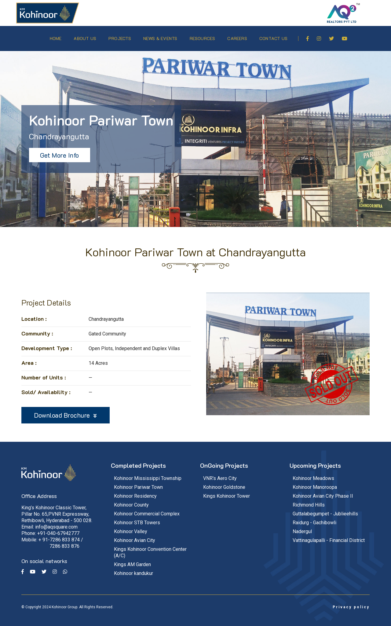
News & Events (161, 36)
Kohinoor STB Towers (137, 519)
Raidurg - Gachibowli (314, 519)
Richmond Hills (309, 501)
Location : (34, 315)
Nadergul (302, 528)
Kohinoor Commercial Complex (147, 510)
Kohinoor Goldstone (224, 483)
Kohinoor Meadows (313, 475)
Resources (203, 36)
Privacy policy (351, 603)
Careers (237, 36)
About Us (85, 36)
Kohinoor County (131, 501)
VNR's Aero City (220, 475)
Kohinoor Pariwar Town (138, 483)
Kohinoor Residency (135, 492)
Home (56, 36)
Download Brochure (65, 411)
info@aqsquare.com (56, 523)
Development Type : (46, 344)
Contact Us (274, 36)
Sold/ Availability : (46, 388)
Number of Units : (43, 373)
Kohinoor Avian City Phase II (323, 492)
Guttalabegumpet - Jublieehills (325, 510)
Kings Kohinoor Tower (226, 492)
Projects (120, 36)
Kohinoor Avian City (134, 537)
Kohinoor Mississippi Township (147, 475)
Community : (37, 329)
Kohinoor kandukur (133, 570)
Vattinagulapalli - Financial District (329, 537)
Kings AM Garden (132, 561)
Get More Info (59, 151)
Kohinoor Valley (130, 528)
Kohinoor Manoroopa (315, 483)
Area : (29, 359)
